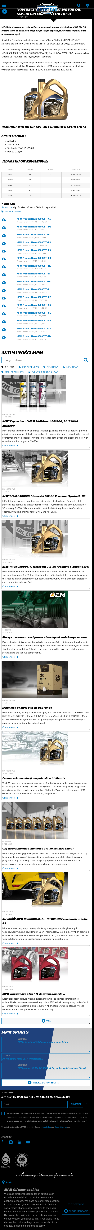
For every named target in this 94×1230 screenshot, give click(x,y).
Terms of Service (61, 1127)
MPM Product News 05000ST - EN (34, 242)
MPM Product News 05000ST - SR (34, 320)
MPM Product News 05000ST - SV (34, 328)
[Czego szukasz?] (45, 360)
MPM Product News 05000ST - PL (34, 289)
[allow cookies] (76, 1211)
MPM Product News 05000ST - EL (34, 234)
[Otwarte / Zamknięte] (4, 5)
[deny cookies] (76, 1204)
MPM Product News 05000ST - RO (34, 297)
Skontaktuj (6, 207)
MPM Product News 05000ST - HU (34, 265)
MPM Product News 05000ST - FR (34, 257)
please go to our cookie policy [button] (29, 1226)
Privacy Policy (45, 1127)
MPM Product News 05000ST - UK (34, 336)
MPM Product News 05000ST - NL (34, 281)
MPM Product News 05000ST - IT (33, 273)
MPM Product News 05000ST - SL (34, 312)
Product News (11, 211)
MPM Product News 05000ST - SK (34, 304)
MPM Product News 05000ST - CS (34, 218)
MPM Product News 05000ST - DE (34, 226)
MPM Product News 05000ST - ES (34, 250)
